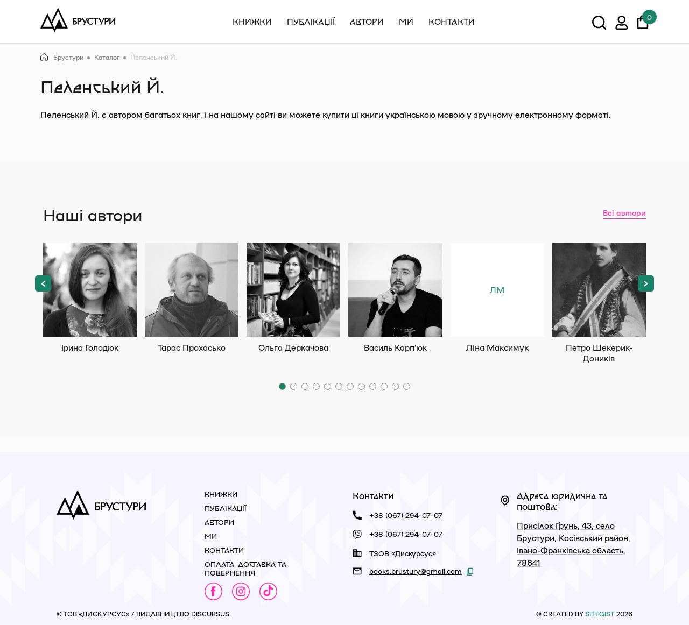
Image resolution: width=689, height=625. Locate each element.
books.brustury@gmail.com (415, 571)
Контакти (451, 21)
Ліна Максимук (497, 290)
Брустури (61, 57)
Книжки (252, 21)
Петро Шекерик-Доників (599, 290)
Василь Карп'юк (395, 290)
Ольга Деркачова (293, 290)
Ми (406, 21)
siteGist (600, 613)
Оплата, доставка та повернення (245, 568)
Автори (367, 21)
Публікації (311, 21)
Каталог (106, 57)
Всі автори (624, 212)
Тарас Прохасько (191, 290)
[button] (43, 283)
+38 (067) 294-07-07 (405, 515)
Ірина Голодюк (90, 290)
